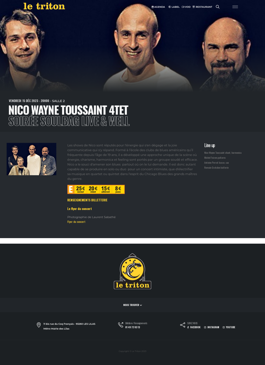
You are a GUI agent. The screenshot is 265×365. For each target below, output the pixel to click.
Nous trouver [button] (132, 305)
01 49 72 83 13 (132, 327)
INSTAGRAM (211, 327)
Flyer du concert (76, 222)
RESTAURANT (202, 7)
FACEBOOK (193, 327)
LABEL (174, 7)
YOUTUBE (229, 327)
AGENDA (158, 7)
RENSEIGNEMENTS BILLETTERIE (87, 200)
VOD (186, 7)
